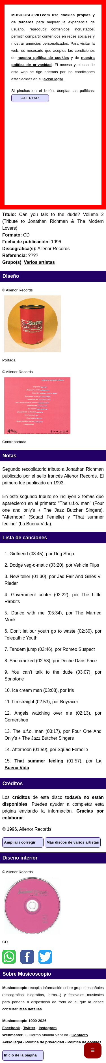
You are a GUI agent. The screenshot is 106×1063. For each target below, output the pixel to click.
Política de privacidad (44, 1042)
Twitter (45, 957)
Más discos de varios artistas (73, 842)
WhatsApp (9, 957)
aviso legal (53, 79)
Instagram (48, 1028)
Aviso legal (12, 1042)
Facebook (27, 957)
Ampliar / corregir (19, 842)
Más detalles (31, 1009)
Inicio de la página (20, 1055)
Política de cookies (84, 1042)
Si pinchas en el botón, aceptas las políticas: (53, 91)
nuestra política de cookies (43, 57)
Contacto (80, 1035)
